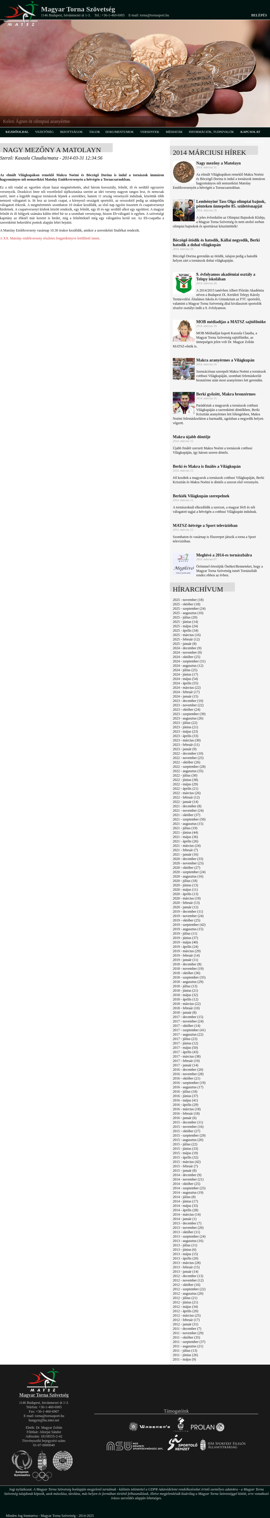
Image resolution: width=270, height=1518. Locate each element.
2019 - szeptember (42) (189, 925)
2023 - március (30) (187, 740)
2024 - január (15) (185, 696)
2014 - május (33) (185, 1206)
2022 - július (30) (185, 775)
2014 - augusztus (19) (188, 1192)
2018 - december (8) (187, 964)
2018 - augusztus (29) (188, 982)
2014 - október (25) (186, 1184)
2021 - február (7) (185, 850)
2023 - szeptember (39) (189, 714)
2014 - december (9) (187, 1175)
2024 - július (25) (185, 670)
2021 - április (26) (185, 841)
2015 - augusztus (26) (188, 1140)
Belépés (259, 15)
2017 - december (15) (188, 1017)
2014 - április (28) (185, 1210)
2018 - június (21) (185, 990)
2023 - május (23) (185, 731)
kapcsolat (250, 131)
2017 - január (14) (185, 1065)
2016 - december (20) (188, 1070)
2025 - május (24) (185, 626)
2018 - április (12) (185, 999)
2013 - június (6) (184, 1250)
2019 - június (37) (185, 938)
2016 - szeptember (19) (189, 1083)
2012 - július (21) (185, 1298)
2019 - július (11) (185, 933)
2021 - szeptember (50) (189, 819)
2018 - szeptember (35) (189, 977)
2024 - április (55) (185, 683)
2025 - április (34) (185, 630)
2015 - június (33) (185, 1149)
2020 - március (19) (187, 898)
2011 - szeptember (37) (189, 1342)
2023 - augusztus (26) (188, 718)
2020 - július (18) (185, 881)
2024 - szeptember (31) (189, 661)
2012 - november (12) (188, 1280)
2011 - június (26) (185, 1355)
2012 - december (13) (188, 1276)
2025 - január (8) (184, 644)
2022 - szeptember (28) (189, 767)
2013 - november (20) (188, 1228)
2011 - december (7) (187, 1329)
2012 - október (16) (186, 1285)
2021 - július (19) (185, 828)
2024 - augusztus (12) (188, 666)
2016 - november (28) (188, 1074)
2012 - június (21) (185, 1302)
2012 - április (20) (185, 1311)
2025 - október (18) (186, 604)
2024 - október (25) (186, 657)
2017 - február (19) (186, 1061)
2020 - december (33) (188, 859)
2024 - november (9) (187, 652)
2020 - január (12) (185, 907)
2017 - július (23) (185, 1039)
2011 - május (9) (184, 1359)
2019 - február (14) (186, 955)
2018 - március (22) (187, 1004)
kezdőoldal (17, 131)
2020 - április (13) (185, 894)
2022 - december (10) (188, 753)
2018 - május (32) (185, 995)
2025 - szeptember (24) (189, 608)
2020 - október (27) (186, 868)
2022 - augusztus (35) (188, 771)
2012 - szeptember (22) (189, 1289)
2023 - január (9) (184, 749)
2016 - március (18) (187, 1109)
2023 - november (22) (188, 705)
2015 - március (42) (187, 1162)
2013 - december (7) (187, 1223)
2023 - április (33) (185, 736)
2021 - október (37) (186, 815)
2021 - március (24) (187, 846)
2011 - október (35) (186, 1337)
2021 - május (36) (185, 837)
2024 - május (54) (185, 679)
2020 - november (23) (188, 863)
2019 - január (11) (185, 960)
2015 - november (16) (188, 1127)
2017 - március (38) (187, 1056)
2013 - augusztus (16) (188, 1241)
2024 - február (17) (186, 692)
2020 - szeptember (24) (189, 872)
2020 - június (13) (185, 885)
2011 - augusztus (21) (188, 1346)
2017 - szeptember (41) (189, 1030)
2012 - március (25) (187, 1315)
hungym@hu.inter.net (44, 1420)
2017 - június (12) (185, 1043)
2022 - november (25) (188, 758)
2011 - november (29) (188, 1333)
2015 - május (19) (185, 1153)
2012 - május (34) (185, 1307)
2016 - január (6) (184, 1118)
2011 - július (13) (185, 1351)
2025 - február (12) (186, 639)
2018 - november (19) (188, 969)
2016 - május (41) (185, 1100)
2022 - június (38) (185, 780)
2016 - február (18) (186, 1113)
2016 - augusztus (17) (188, 1087)
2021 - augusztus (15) (188, 824)
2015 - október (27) (186, 1131)
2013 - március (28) (187, 1263)
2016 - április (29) (185, 1105)
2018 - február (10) (186, 1008)
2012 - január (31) (185, 1324)
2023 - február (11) (186, 745)
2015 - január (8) (184, 1171)
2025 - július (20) (185, 617)
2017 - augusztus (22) (188, 1034)
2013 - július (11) (185, 1245)
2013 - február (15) (186, 1267)
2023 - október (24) (186, 709)
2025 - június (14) (185, 622)
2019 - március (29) (187, 951)
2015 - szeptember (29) (189, 1135)
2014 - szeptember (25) (189, 1188)
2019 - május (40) (185, 942)
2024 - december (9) (187, 648)
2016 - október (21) (186, 1078)
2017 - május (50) (185, 1048)
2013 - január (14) (185, 1271)
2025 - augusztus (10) (188, 613)
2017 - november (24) (188, 1021)
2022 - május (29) (185, 784)
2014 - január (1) (184, 1219)
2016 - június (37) (185, 1096)
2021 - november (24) (188, 810)
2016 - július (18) (185, 1091)
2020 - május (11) (185, 890)
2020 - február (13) (186, 903)
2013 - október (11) (186, 1232)
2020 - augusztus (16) (188, 876)
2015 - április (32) (185, 1157)
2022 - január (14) (185, 802)
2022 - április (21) (185, 789)
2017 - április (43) (185, 1052)
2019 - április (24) (185, 947)
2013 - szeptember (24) (189, 1236)
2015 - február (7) (185, 1166)
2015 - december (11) (188, 1122)
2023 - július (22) (185, 723)
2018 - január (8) (184, 1012)
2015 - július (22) (185, 1144)
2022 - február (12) (186, 797)
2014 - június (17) (185, 1201)
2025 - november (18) (188, 600)
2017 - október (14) (186, 1026)
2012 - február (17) (186, 1320)
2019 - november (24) (188, 916)
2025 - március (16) (187, 635)
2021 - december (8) (187, 806)
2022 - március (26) (187, 793)
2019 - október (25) (186, 920)
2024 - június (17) (185, 674)
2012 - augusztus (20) (188, 1293)
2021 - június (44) (185, 832)
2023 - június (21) (185, 727)
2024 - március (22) (187, 688)
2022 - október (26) (186, 762)
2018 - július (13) (185, 986)
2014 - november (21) (188, 1179)
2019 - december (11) (188, 911)
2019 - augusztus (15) (188, 929)
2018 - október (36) (186, 973)
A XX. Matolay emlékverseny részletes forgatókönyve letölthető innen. (50, 238)
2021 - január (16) (185, 854)
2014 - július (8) (184, 1197)
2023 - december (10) (188, 701)
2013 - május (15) (185, 1254)
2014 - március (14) (187, 1214)
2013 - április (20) (185, 1258)
